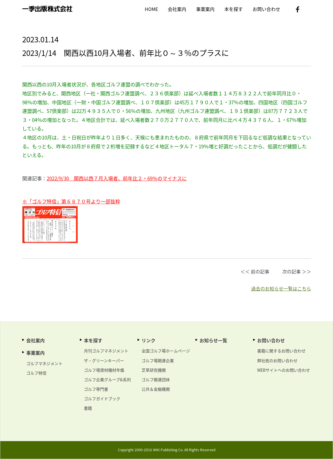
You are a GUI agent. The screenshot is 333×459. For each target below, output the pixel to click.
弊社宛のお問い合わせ (277, 360)
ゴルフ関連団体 (156, 379)
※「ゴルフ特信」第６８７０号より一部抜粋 (71, 201)
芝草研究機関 (154, 370)
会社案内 (177, 8)
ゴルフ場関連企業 (158, 360)
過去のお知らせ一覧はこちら (281, 288)
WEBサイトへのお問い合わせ (283, 370)
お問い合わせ (266, 8)
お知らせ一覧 (213, 340)
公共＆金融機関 (156, 389)
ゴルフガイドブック (102, 398)
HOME (151, 8)
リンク (148, 340)
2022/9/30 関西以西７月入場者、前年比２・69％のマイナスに (117, 178)
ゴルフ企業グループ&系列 (107, 379)
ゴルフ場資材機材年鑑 (104, 370)
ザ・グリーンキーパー (104, 360)
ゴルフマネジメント (44, 363)
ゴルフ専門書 (96, 389)
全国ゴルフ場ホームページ (166, 351)
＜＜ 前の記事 (254, 271)
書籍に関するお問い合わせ (281, 351)
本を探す (233, 8)
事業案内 (205, 8)
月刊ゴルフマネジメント (106, 351)
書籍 (88, 408)
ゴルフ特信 (36, 373)
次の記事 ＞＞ (296, 271)
